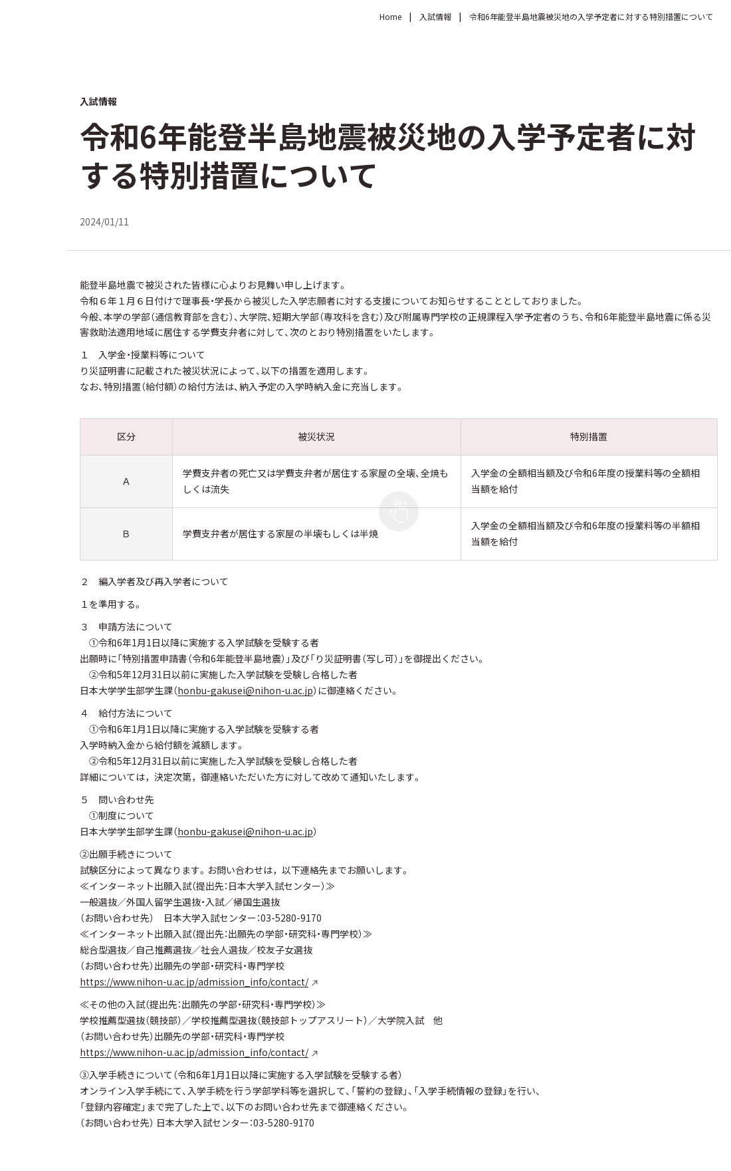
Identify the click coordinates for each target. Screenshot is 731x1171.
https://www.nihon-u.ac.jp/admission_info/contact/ (194, 981)
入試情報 (435, 16)
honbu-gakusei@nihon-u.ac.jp (245, 690)
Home (390, 16)
